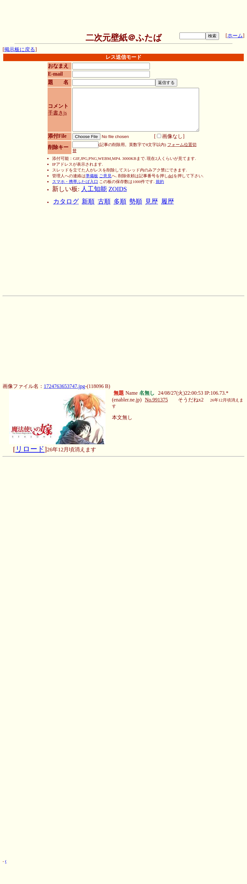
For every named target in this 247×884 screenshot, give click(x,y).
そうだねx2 (191, 399)
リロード (30, 449)
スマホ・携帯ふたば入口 (75, 181)
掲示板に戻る (19, 49)
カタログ (66, 201)
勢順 (135, 201)
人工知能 (94, 189)
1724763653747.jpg (64, 386)
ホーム (235, 35)
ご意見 (105, 175)
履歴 (167, 201)
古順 (104, 201)
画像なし (170, 136)
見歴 (151, 201)
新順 (88, 201)
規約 (160, 181)
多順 (120, 201)
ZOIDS (117, 189)
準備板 (92, 175)
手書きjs (57, 112)
